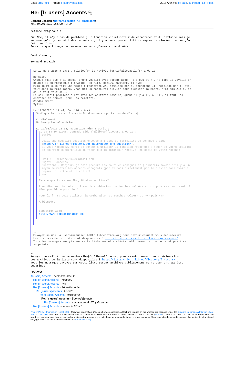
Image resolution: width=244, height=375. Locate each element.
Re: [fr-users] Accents (61, 12)
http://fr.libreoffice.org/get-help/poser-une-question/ (87, 169)
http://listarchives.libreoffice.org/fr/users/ (141, 285)
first (63, 2)
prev (40, 2)
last (80, 2)
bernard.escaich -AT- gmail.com (74, 20)
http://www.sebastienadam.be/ (62, 255)
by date (182, 2)
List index (208, 2)
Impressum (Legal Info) (57, 364)
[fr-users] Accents (41, 328)
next (46, 2)
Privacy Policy (37, 364)
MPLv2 (158, 367)
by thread (194, 2)
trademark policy (83, 372)
